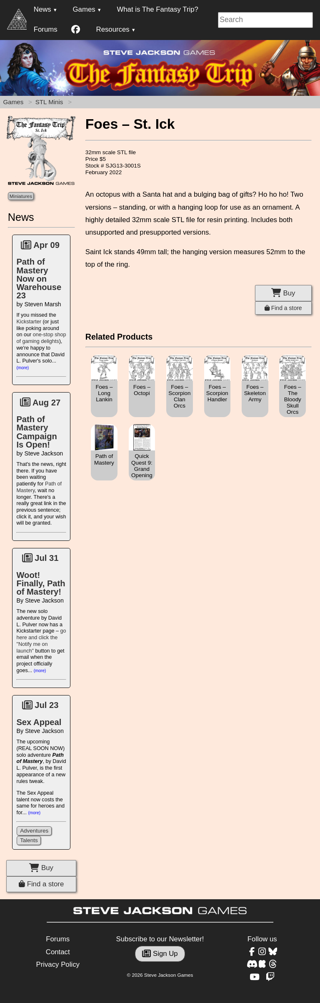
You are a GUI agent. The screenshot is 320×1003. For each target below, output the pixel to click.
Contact (58, 952)
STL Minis (49, 101)
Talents (29, 840)
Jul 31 (40, 558)
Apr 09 (40, 245)
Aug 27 (40, 402)
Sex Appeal (38, 722)
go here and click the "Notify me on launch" (41, 640)
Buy (41, 868)
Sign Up (160, 954)
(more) (22, 367)
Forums (46, 29)
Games (84, 9)
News (42, 9)
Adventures (34, 831)
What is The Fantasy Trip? (157, 9)
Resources (113, 29)
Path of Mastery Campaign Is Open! (36, 432)
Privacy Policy (57, 964)
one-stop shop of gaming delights (41, 338)
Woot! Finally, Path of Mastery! (40, 583)
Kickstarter (28, 322)
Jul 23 (40, 705)
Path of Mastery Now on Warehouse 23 (38, 278)
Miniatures (21, 196)
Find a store (41, 884)
